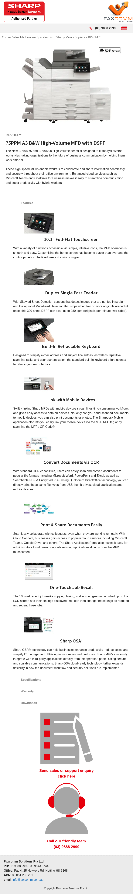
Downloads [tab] (29, 703)
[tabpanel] (66, 441)
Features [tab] (27, 203)
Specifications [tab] (31, 679)
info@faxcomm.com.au (27, 879)
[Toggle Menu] (124, 28)
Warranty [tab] (27, 691)
